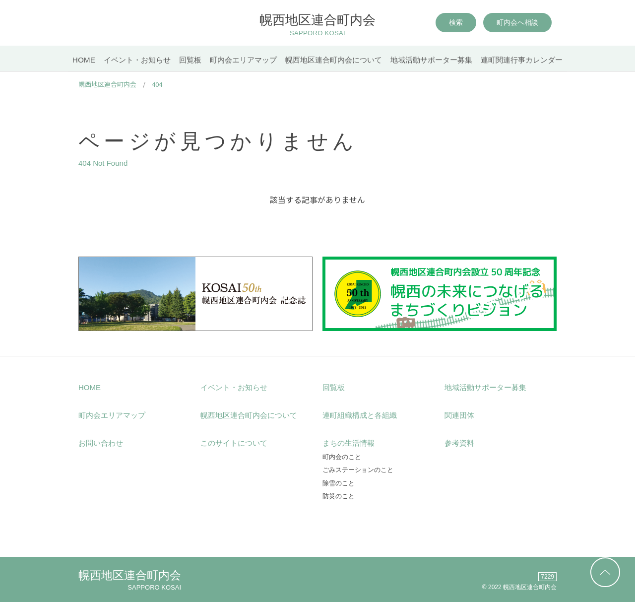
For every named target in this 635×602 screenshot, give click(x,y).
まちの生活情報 (348, 443)
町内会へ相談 (517, 24)
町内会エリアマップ (243, 60)
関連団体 (459, 415)
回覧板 (188, 60)
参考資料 (459, 443)
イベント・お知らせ (132, 60)
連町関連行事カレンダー (528, 60)
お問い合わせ (100, 443)
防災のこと (338, 496)
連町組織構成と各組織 (359, 415)
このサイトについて (233, 443)
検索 (456, 24)
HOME (77, 60)
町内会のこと (341, 457)
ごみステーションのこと (357, 469)
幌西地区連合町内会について (335, 60)
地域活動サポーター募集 (436, 60)
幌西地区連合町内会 (317, 26)
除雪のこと (338, 483)
